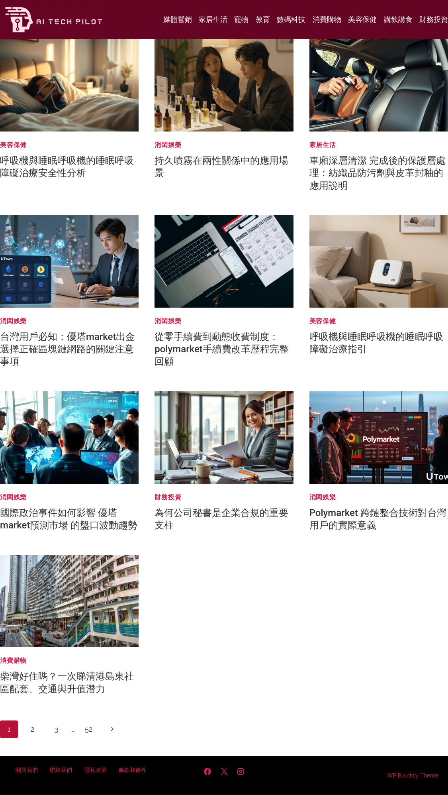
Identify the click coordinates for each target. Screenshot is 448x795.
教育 (263, 19)
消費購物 (327, 19)
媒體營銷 (177, 19)
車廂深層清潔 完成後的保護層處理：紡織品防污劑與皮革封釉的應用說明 (377, 173)
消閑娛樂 (168, 145)
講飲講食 (398, 19)
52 (88, 729)
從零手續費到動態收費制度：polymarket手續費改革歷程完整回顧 (221, 349)
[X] (224, 771)
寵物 (241, 19)
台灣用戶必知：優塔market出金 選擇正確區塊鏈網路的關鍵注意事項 (67, 349)
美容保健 (362, 19)
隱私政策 (95, 770)
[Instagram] (240, 771)
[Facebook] (207, 771)
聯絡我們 (61, 770)
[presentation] (69, 85)
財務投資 (433, 19)
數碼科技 (291, 19)
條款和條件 (133, 770)
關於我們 (27, 770)
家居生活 (213, 19)
